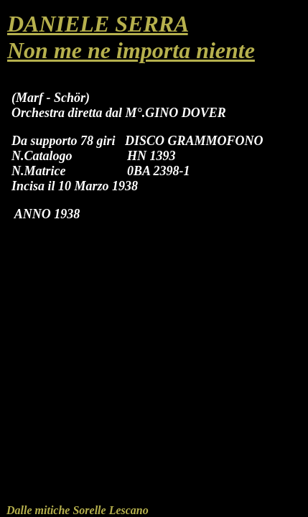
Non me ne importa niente (131, 50)
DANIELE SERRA (97, 24)
